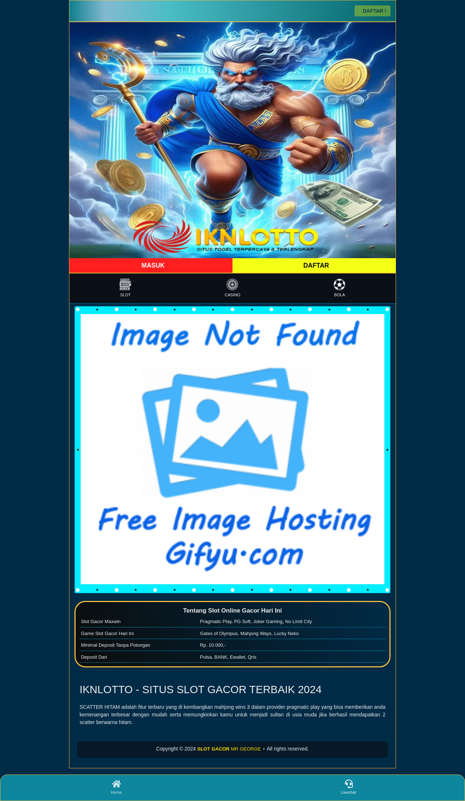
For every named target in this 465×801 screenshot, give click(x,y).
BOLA (339, 287)
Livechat (348, 787)
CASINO (232, 287)
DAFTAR (315, 265)
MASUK (152, 265)
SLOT (125, 287)
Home (116, 787)
